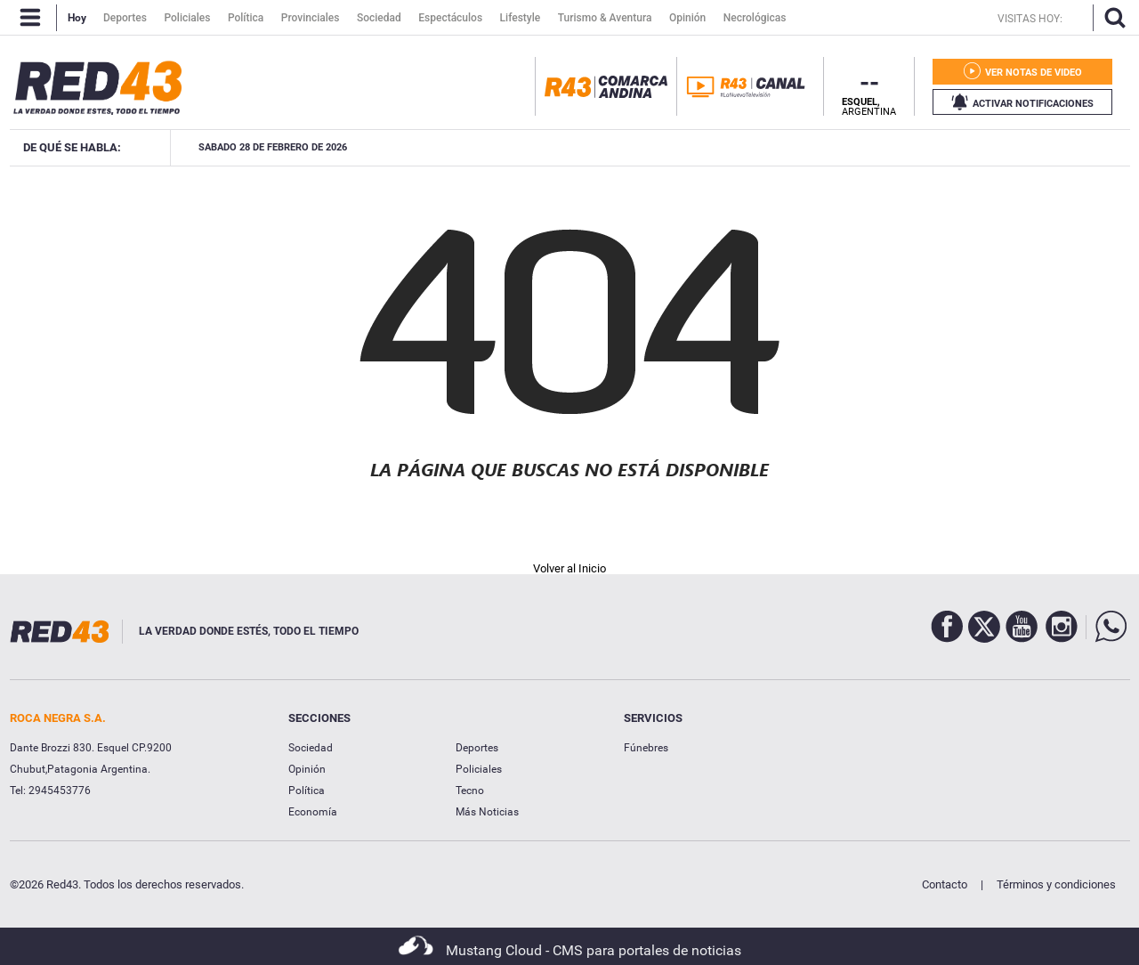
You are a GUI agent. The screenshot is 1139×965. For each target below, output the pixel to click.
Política (306, 790)
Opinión (307, 769)
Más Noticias (487, 812)
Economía (312, 812)
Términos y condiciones (1056, 884)
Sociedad (310, 748)
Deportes (477, 748)
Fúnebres (646, 748)
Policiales (479, 769)
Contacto (944, 884)
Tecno (470, 790)
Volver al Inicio (569, 568)
